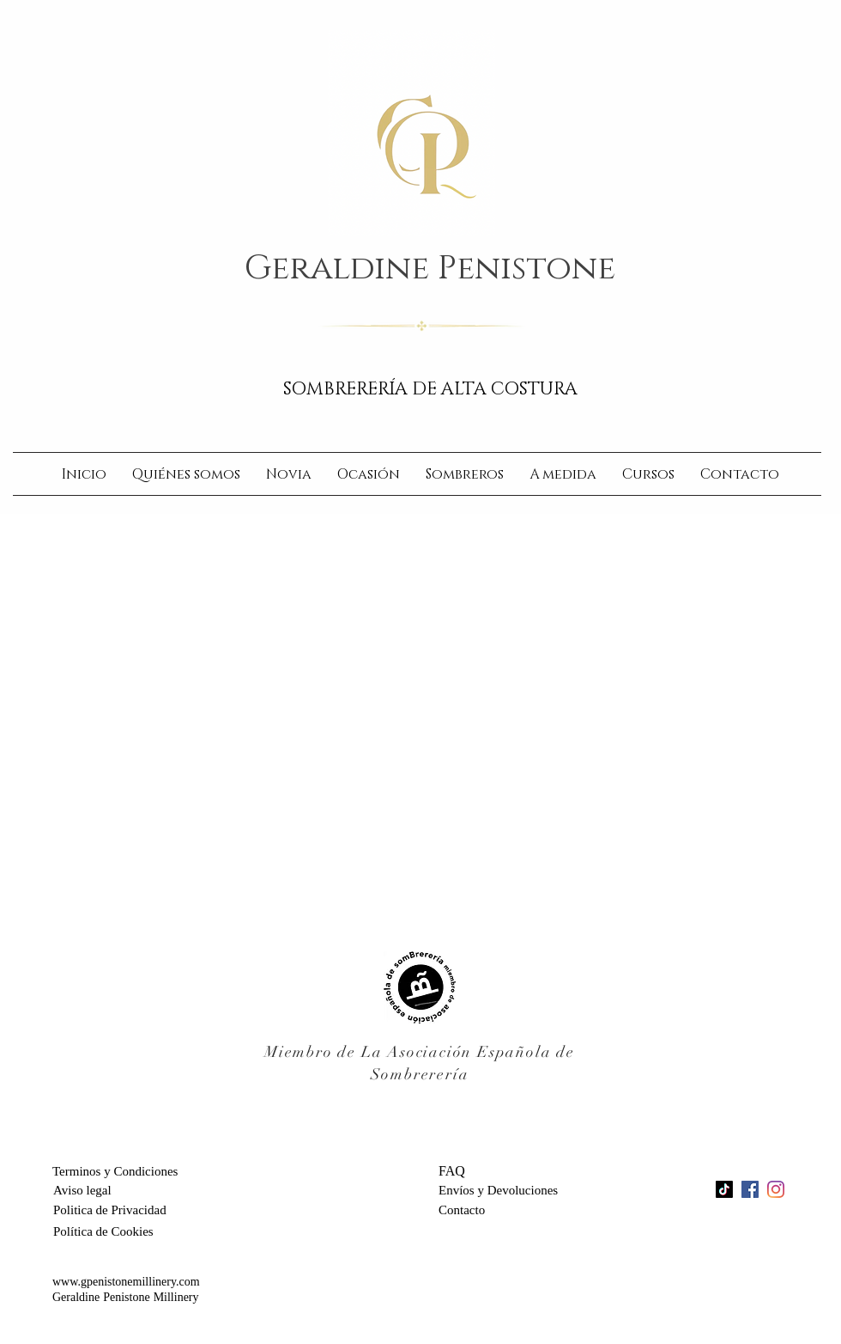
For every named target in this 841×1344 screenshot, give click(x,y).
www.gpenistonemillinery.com (126, 1282)
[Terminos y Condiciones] (123, 1171)
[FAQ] (522, 1171)
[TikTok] (724, 1189)
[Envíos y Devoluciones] (505, 1190)
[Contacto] (479, 1210)
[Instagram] (775, 1189)
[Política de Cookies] (104, 1231)
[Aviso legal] (82, 1190)
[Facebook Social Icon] (750, 1189)
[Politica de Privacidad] (109, 1210)
